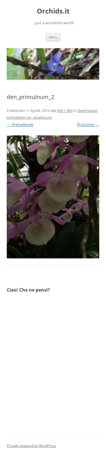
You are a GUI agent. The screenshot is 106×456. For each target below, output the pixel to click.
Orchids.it (53, 11)
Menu (53, 37)
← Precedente (20, 124)
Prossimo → (88, 124)
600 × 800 (65, 110)
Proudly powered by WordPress (31, 445)
